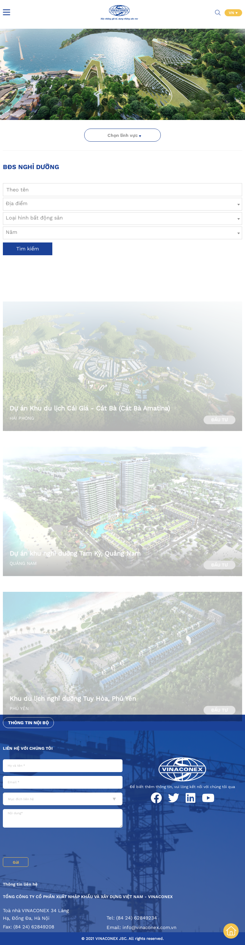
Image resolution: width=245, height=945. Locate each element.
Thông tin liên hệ (20, 884)
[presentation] (51, 843)
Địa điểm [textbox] (16, 203)
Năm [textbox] (11, 232)
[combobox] (122, 204)
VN (232, 13)
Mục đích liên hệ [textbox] (21, 799)
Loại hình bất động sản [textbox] (34, 218)
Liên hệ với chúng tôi (28, 748)
